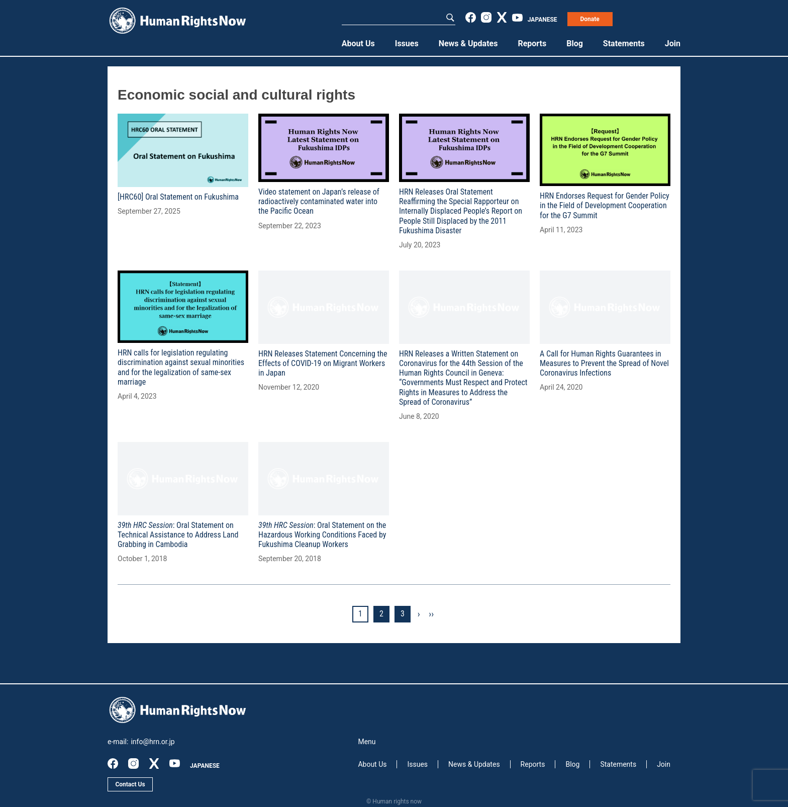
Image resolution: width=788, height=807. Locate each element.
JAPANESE (542, 19)
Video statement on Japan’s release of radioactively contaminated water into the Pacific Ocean (318, 201)
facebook (470, 17)
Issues (407, 43)
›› (431, 613)
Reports (532, 43)
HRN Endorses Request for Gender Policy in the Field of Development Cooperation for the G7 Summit (604, 205)
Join (672, 43)
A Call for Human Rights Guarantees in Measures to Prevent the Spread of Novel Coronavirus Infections (604, 363)
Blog (574, 43)
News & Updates (468, 43)
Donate (589, 19)
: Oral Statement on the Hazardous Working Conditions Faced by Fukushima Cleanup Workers (322, 534)
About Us (358, 43)
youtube (517, 17)
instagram (486, 17)
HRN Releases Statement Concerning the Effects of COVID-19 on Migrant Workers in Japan (322, 363)
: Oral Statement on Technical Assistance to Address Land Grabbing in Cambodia (178, 534)
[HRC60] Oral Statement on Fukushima (178, 197)
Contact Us (130, 784)
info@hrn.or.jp (152, 742)
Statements (624, 43)
